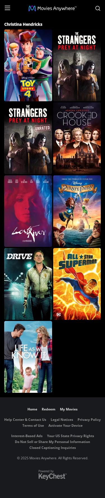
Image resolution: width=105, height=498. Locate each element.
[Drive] (28, 284)
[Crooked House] (77, 138)
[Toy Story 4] (28, 65)
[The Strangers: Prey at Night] (77, 65)
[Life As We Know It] (28, 357)
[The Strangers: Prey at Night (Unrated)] (28, 138)
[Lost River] (28, 211)
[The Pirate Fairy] (77, 211)
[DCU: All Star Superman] (77, 284)
